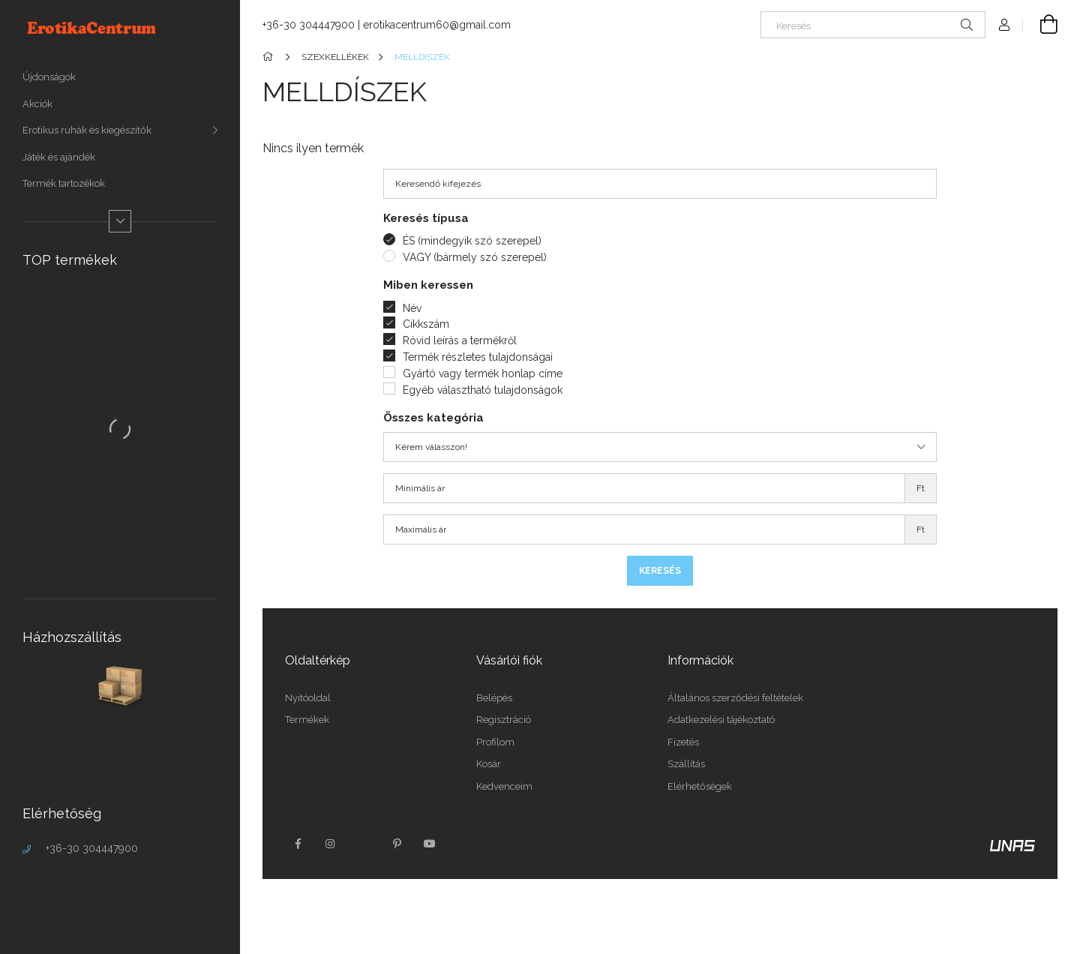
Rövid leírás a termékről (460, 340)
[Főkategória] (270, 57)
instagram (331, 843)
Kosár (488, 764)
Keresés (660, 571)
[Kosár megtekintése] (1040, 24)
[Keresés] (873, 24)
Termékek (307, 719)
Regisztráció (503, 719)
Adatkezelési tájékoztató (721, 719)
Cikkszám (426, 324)
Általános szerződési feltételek (735, 698)
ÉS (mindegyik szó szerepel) (472, 241)
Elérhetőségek (700, 786)
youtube (429, 843)
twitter (363, 843)
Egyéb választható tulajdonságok (482, 390)
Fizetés (683, 742)
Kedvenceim (504, 786)
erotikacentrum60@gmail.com (437, 25)
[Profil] (1004, 24)
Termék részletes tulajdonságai (478, 357)
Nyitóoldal (308, 698)
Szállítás (686, 764)
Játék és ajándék (58, 157)
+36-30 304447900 (92, 848)
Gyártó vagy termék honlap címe (482, 374)
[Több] (120, 221)
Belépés (494, 698)
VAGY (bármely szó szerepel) (475, 257)
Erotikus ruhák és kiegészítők (87, 130)
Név (412, 308)
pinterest (397, 843)
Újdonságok (49, 76)
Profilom (495, 742)
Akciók (37, 104)
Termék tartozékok (63, 183)
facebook (297, 843)
